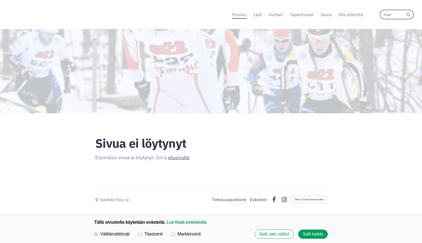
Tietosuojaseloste (229, 199)
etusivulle (178, 157)
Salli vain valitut (274, 234)
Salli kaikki (313, 234)
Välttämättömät (112, 233)
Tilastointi (150, 233)
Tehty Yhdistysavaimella (309, 199)
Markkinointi (186, 233)
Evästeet (258, 199)
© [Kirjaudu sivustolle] (97, 199)
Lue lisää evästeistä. (187, 222)
